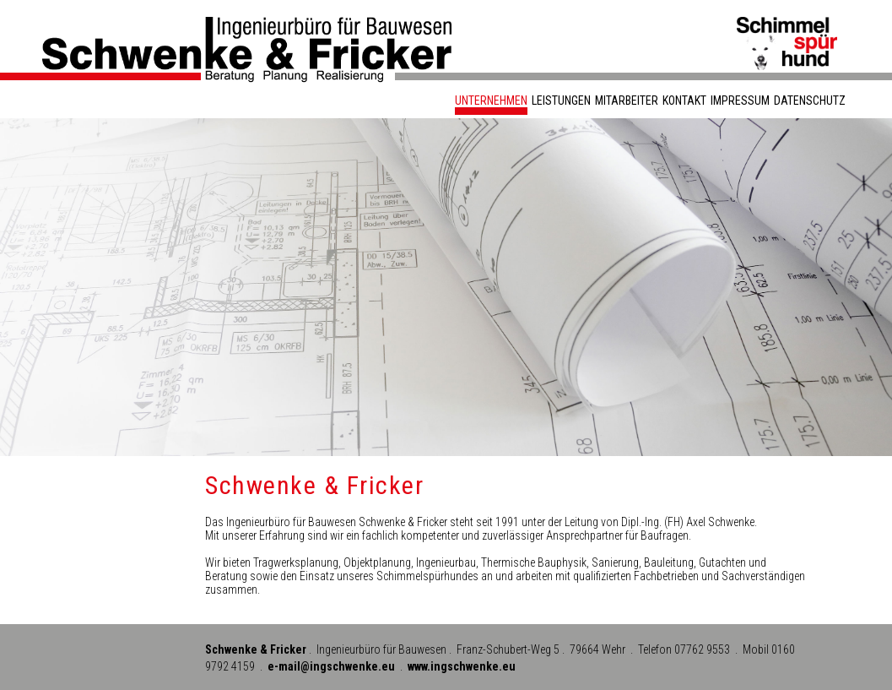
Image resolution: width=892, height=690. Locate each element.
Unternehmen (491, 100)
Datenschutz (810, 100)
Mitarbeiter (626, 100)
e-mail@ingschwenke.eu (331, 666)
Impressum (740, 100)
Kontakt (684, 100)
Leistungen (561, 100)
